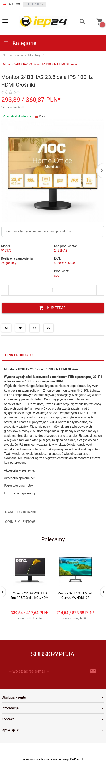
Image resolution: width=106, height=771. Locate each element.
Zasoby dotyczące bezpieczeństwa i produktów (38, 231)
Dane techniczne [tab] (21, 512)
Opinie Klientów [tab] (20, 522)
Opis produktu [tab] (19, 355)
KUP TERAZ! (53, 308)
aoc (56, 275)
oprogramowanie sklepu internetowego (46, 759)
